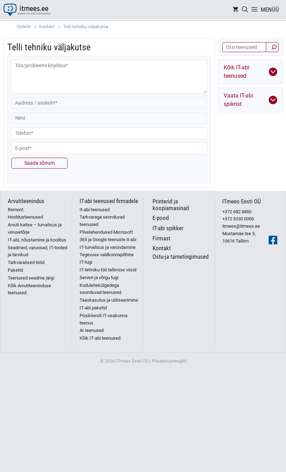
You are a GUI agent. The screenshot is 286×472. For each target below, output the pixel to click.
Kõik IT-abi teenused (100, 338)
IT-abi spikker (168, 228)
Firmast (161, 238)
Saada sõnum (39, 163)
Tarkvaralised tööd (26, 262)
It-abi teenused (95, 209)
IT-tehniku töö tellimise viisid (108, 269)
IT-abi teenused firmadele (109, 200)
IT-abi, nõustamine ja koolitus (37, 240)
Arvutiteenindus (26, 200)
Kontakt (162, 248)
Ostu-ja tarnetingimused (181, 256)
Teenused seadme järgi (31, 278)
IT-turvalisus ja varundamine (108, 247)
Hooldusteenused (25, 217)
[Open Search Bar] (245, 9)
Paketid (15, 270)
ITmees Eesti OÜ (241, 201)
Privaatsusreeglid (169, 361)
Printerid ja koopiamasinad (171, 205)
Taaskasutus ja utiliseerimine (109, 300)
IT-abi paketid (93, 307)
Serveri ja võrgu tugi (99, 277)
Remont (15, 209)
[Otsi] (272, 47)
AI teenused (92, 330)
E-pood (161, 217)
